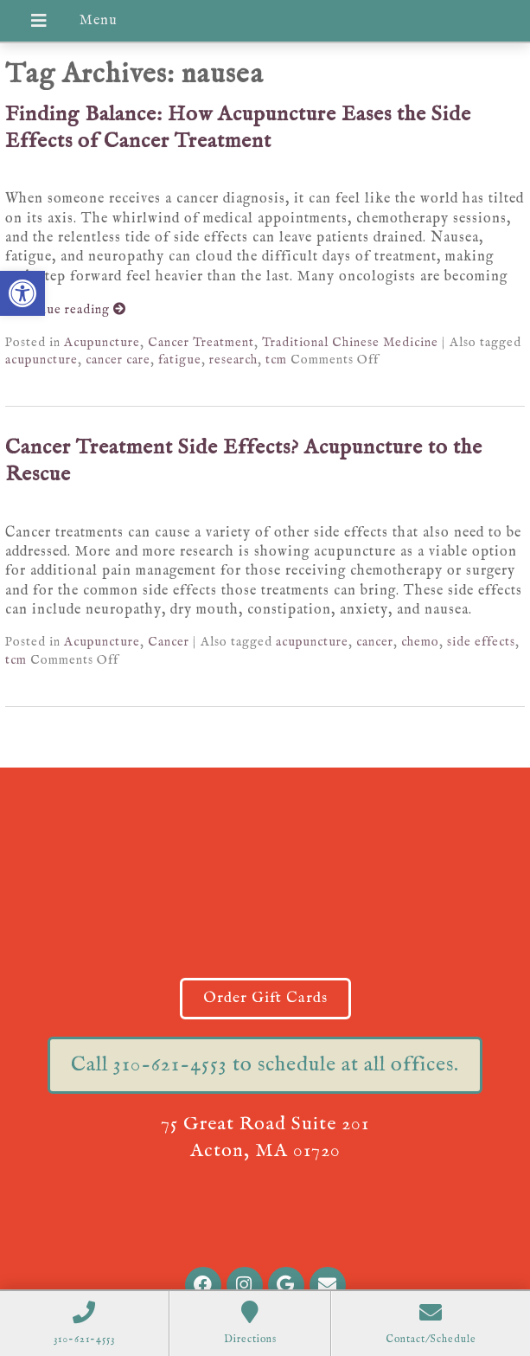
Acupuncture (102, 342)
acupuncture (41, 360)
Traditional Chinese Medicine (350, 342)
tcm (276, 360)
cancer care (118, 360)
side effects (481, 642)
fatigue (179, 360)
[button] (22, 293)
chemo (420, 642)
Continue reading (65, 310)
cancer (374, 642)
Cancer (168, 642)
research (233, 360)
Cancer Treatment (201, 342)
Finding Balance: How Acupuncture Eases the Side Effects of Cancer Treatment (238, 128)
